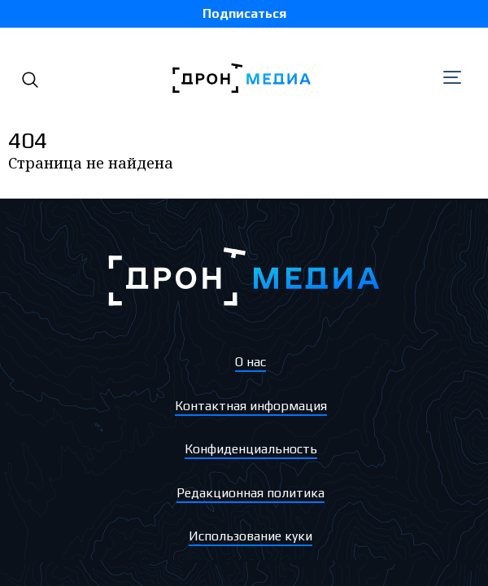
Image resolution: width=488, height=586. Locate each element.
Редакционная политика (250, 493)
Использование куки (250, 536)
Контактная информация (251, 405)
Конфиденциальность (251, 449)
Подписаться (244, 13)
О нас (250, 362)
